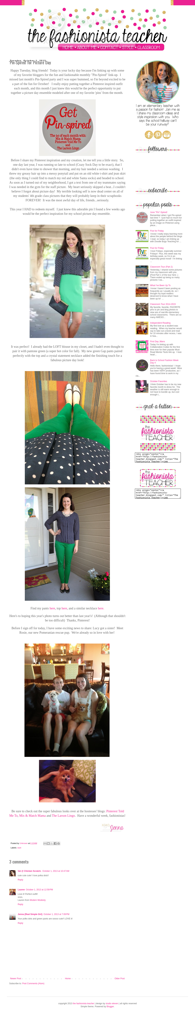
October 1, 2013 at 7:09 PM (56, 914)
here (52, 608)
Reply (20, 879)
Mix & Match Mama (32, 815)
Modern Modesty (38, 900)
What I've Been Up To (160, 285)
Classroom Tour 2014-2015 (163, 304)
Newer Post (15, 978)
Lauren (21, 889)
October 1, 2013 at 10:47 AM (55, 871)
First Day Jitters (157, 341)
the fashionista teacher (83, 1003)
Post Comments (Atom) (33, 983)
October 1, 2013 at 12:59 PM (39, 889)
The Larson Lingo (63, 815)
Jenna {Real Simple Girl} (30, 914)
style (19, 848)
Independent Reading (160, 323)
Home (68, 978)
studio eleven (112, 1003)
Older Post (120, 978)
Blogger (110, 1006)
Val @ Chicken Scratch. (29, 871)
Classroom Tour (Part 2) (161, 267)
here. (101, 608)
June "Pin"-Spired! (158, 212)
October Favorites (158, 381)
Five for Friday (157, 231)
